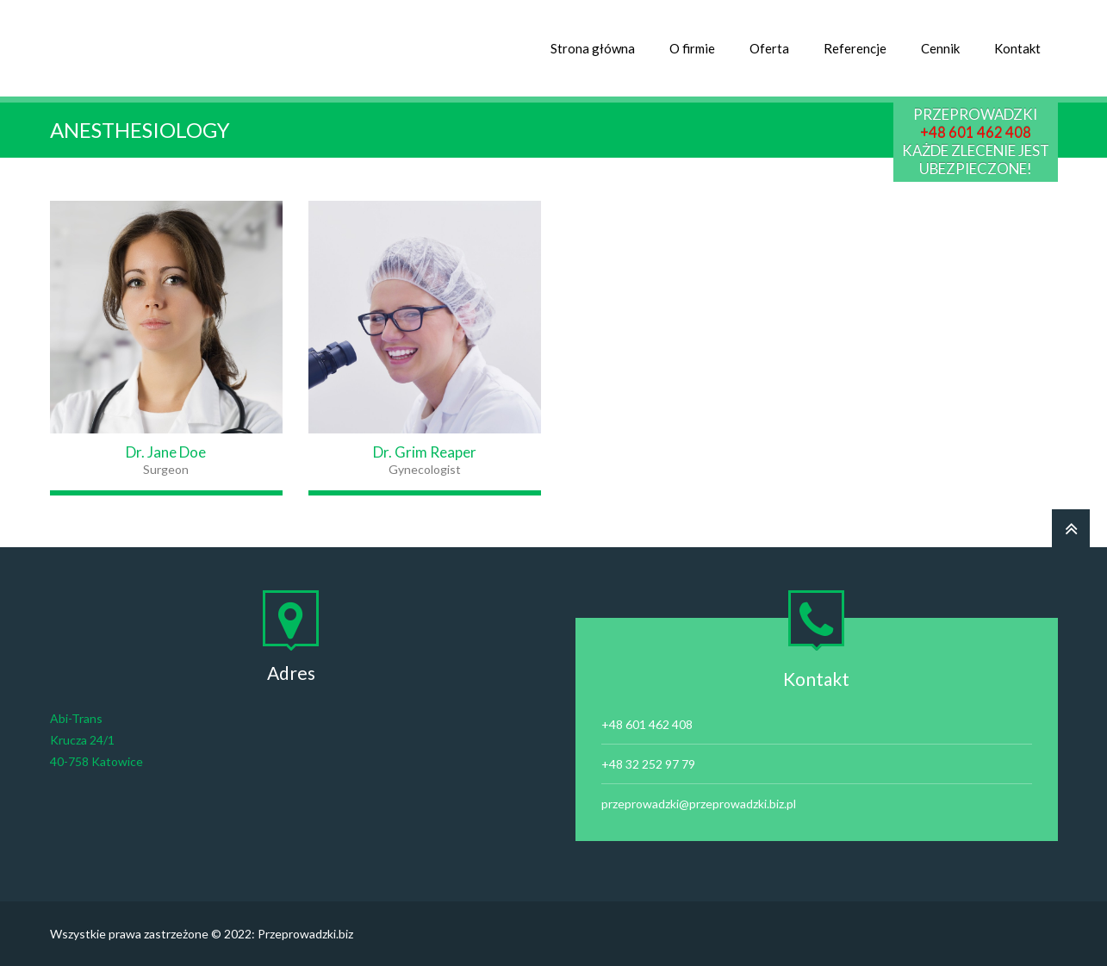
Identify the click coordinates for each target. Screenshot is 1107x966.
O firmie (692, 48)
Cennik (940, 48)
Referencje (855, 48)
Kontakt (1017, 48)
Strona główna (592, 48)
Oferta (769, 48)
